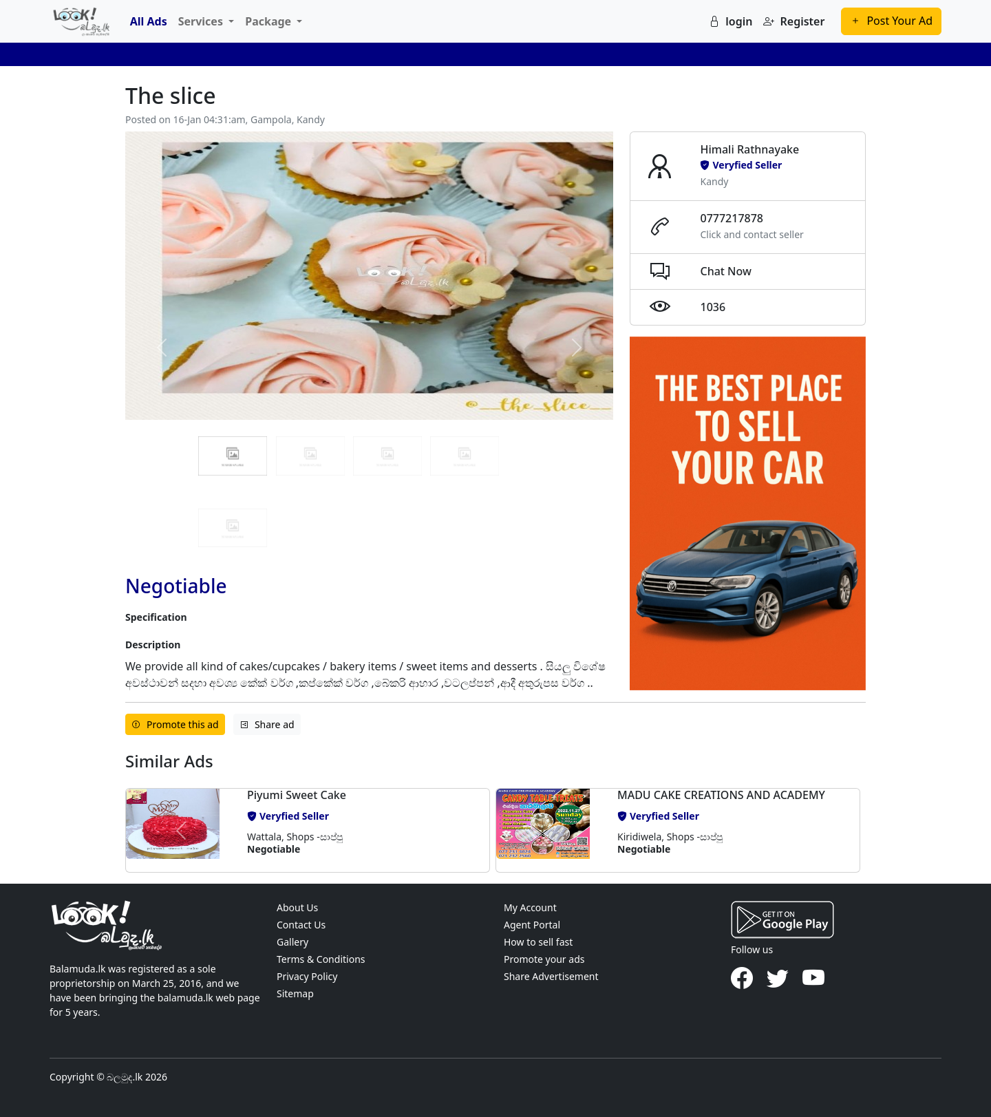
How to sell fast (538, 941)
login (730, 21)
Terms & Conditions (321, 959)
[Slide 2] (387, 455)
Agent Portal (532, 924)
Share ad (267, 724)
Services (202, 21)
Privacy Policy (307, 976)
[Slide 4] (232, 528)
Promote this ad (175, 724)
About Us (297, 907)
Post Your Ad (891, 20)
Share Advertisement (551, 976)
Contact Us (301, 924)
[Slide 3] (464, 455)
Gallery (292, 941)
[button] (180, 830)
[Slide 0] (232, 455)
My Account (530, 907)
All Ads (148, 21)
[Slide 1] (310, 455)
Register (793, 21)
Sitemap (295, 993)
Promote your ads (544, 959)
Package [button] (269, 21)
